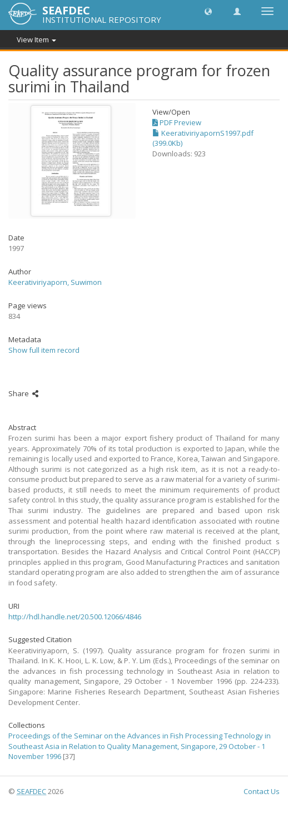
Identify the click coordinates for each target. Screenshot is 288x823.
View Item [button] (36, 40)
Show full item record (44, 350)
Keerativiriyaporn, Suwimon (55, 282)
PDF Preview (176, 122)
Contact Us (262, 791)
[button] (208, 11)
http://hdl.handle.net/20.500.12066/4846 (74, 617)
